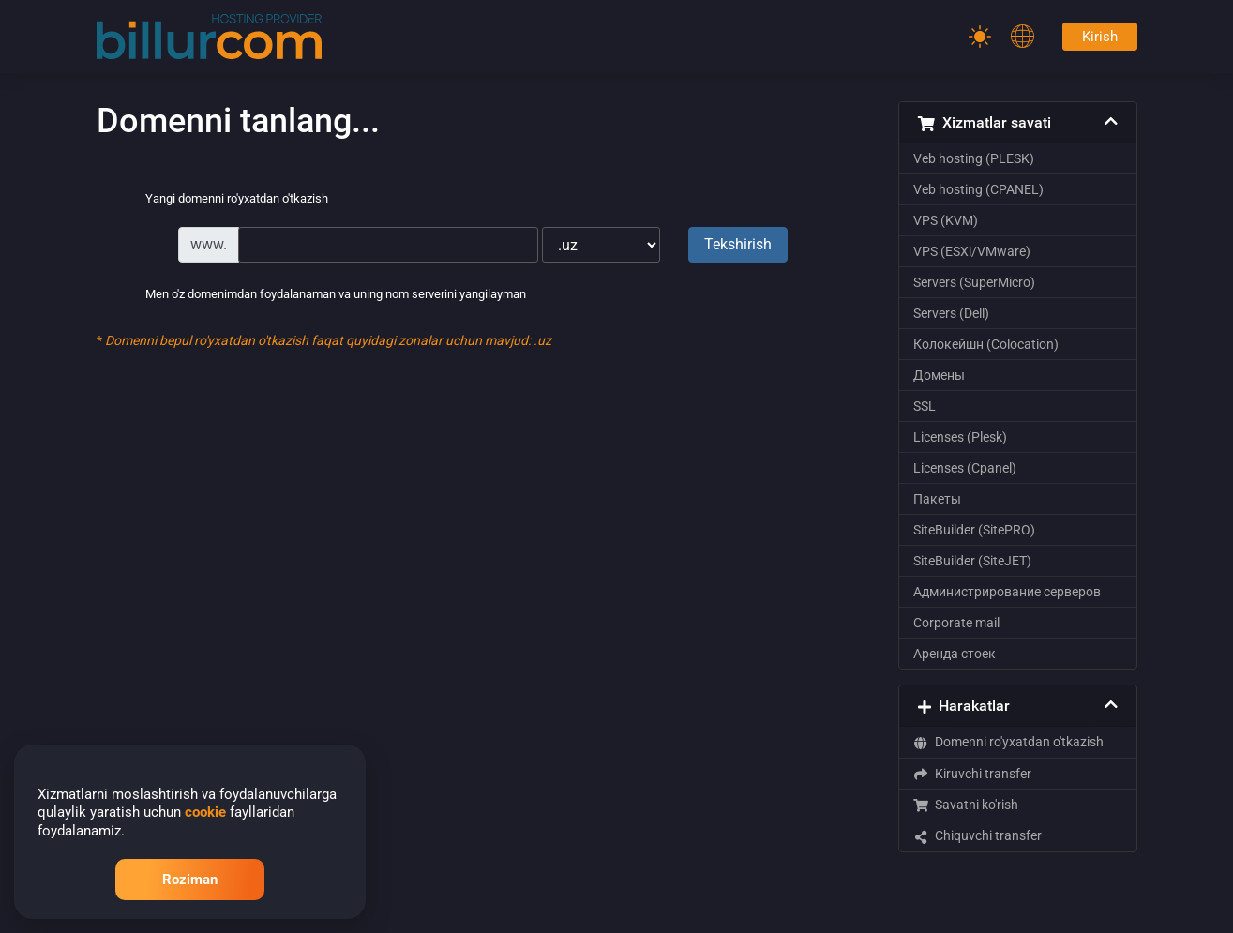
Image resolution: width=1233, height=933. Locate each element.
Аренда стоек (954, 653)
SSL (924, 406)
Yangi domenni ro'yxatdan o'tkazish (221, 199)
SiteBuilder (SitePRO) (974, 529)
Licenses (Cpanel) (964, 467)
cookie (205, 812)
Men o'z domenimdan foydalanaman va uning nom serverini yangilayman (320, 295)
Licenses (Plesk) (960, 436)
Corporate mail (956, 622)
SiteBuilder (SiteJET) (972, 560)
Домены (939, 375)
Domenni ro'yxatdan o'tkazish (1009, 741)
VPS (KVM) (945, 220)
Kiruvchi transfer (972, 773)
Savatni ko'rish (966, 804)
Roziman (190, 879)
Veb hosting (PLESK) (973, 158)
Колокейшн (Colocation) (986, 344)
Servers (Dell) (951, 313)
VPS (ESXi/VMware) (971, 251)
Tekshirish (738, 244)
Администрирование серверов (1007, 591)
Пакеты (937, 498)
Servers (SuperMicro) (974, 282)
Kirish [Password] (1100, 36)
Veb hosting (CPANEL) (978, 189)
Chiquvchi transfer (978, 835)
